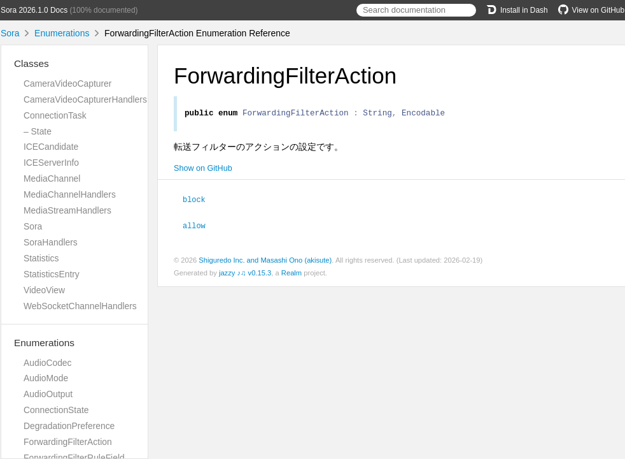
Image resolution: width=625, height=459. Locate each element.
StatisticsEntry (52, 274)
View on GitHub (591, 10)
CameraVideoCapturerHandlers (85, 99)
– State (38, 131)
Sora (10, 33)
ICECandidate (51, 147)
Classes (31, 63)
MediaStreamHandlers (67, 210)
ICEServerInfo (51, 162)
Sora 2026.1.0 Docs (34, 10)
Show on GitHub (203, 170)
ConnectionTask (55, 115)
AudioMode (46, 378)
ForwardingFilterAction (68, 442)
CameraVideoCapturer (67, 83)
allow (199, 226)
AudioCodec (48, 363)
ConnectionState (56, 410)
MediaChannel (52, 178)
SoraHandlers (51, 242)
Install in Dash (517, 10)
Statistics (41, 258)
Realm (291, 273)
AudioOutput (48, 394)
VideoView (44, 290)
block (199, 201)
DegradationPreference (69, 426)
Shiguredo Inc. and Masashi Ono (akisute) (265, 261)
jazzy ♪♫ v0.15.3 (245, 273)
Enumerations (61, 33)
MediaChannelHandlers (70, 194)
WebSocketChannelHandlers (80, 306)
